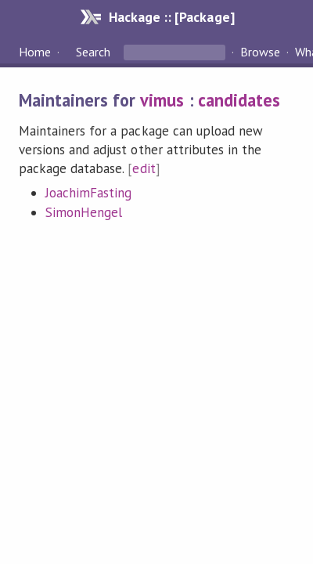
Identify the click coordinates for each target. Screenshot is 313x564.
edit (143, 168)
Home (35, 52)
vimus (162, 100)
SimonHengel (83, 212)
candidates (239, 100)
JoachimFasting (88, 192)
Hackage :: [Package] (171, 17)
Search (93, 52)
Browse (260, 52)
